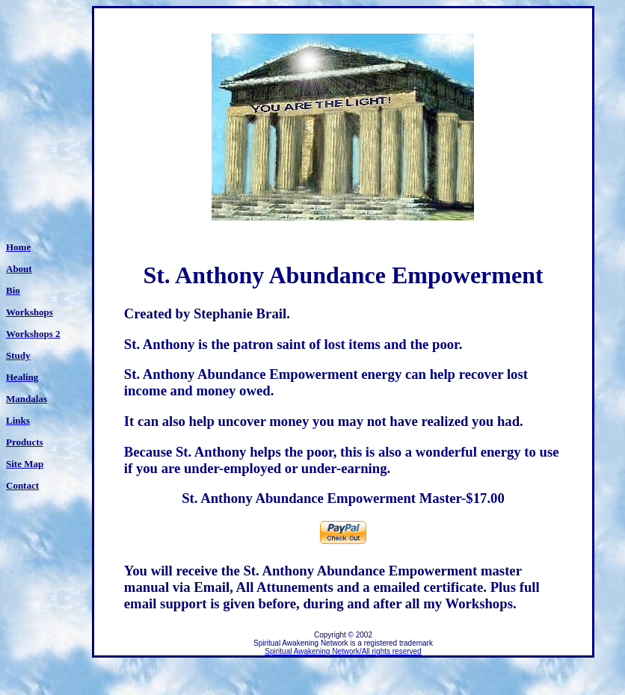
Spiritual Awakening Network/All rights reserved (343, 651)
